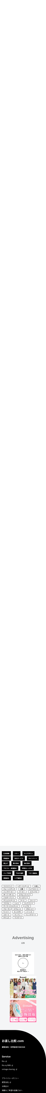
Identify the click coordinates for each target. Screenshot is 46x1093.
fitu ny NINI (6, 1065)
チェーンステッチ (9, 889)
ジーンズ (29, 912)
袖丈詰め (27, 863)
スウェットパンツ (25, 895)
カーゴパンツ (23, 897)
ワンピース (18, 917)
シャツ (16, 903)
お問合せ (5, 1086)
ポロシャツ (30, 909)
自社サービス (18, 858)
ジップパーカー (8, 892)
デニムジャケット (9, 900)
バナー (16, 853)
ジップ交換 (7, 873)
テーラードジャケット (10, 906)
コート (22, 900)
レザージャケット (23, 886)
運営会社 (5, 1082)
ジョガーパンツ (8, 897)
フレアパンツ (28, 903)
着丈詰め (16, 863)
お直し (36, 886)
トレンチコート (31, 915)
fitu (3, 1061)
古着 (21, 889)
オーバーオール (8, 895)
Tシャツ (6, 912)
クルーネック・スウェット (12, 909)
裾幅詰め (6, 878)
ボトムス (6, 917)
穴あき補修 (19, 873)
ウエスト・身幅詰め (10, 868)
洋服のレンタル (27, 868)
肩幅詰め (6, 858)
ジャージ (33, 900)
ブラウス (6, 903)
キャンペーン (32, 858)
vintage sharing (8, 1069)
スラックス (33, 892)
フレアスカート (33, 889)
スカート (6, 915)
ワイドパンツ (7, 886)
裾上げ (5, 863)
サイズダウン (28, 853)
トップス (26, 906)
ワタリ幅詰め (32, 873)
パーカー (22, 892)
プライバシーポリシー (10, 1078)
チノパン (17, 915)
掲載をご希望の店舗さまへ (12, 1090)
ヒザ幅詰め (18, 878)
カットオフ (17, 912)
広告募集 (6, 853)
